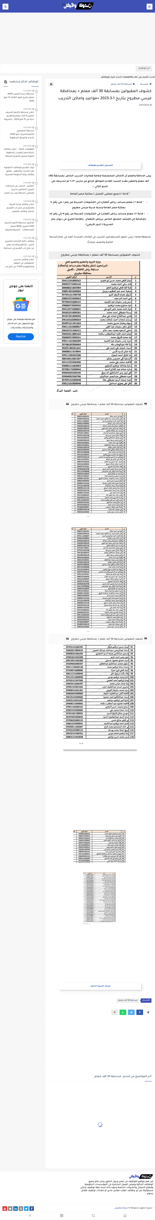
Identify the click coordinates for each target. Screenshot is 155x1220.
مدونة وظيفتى (121, 1208)
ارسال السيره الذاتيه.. (100, 986)
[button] (139, 1012)
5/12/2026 (27, 90)
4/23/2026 (27, 256)
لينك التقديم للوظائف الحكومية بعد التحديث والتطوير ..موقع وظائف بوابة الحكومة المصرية (19, 171)
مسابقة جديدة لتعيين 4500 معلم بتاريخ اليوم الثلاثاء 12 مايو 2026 (19, 97)
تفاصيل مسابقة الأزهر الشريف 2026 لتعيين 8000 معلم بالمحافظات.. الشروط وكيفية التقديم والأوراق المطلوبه (19, 227)
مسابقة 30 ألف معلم (123, 84)
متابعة (21, 336)
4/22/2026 (27, 238)
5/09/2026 (27, 109)
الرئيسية (145, 84)
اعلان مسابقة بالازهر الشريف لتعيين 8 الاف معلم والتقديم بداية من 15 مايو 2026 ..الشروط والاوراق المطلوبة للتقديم (19, 116)
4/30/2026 (27, 219)
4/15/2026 (27, 164)
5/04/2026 (27, 201)
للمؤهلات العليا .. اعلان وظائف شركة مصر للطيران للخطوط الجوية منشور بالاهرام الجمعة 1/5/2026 (19, 153)
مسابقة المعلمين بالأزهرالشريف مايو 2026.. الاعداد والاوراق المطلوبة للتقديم (21, 135)
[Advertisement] (77, 38)
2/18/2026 (27, 182)
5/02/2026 (27, 146)
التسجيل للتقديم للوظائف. (100, 166)
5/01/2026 (27, 127)
